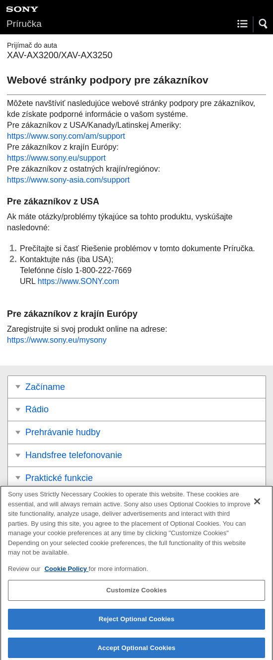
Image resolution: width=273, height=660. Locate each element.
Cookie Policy (67, 572)
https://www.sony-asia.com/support (68, 180)
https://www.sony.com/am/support (66, 136)
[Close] (257, 505)
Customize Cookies (136, 594)
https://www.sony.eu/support (56, 158)
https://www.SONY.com (78, 281)
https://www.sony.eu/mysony (57, 340)
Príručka (24, 23)
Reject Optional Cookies (137, 623)
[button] (264, 24)
